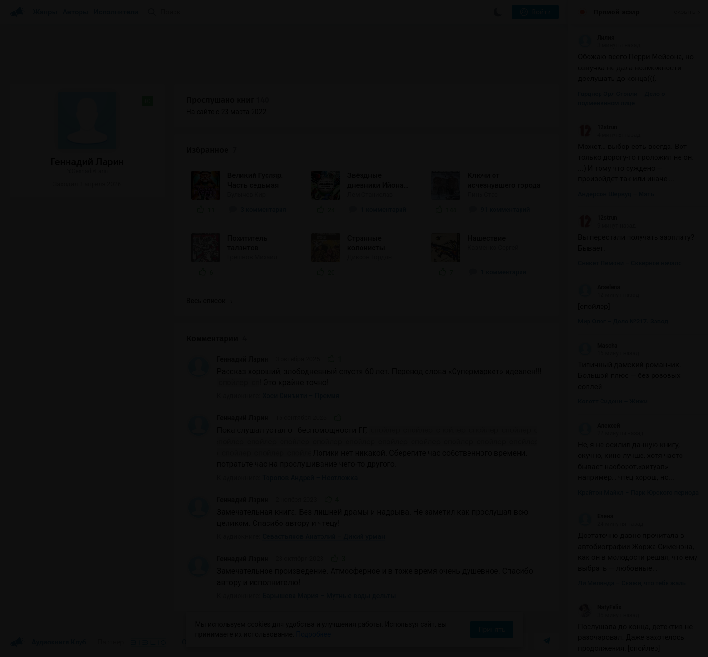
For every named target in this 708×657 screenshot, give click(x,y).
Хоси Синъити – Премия (300, 396)
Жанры (45, 12)
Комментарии (217, 339)
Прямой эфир (616, 12)
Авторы (76, 12)
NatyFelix (599, 607)
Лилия (596, 37)
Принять (491, 629)
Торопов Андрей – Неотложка (310, 478)
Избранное (212, 150)
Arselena (599, 287)
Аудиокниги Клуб (48, 642)
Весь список (210, 301)
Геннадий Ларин (242, 359)
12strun (597, 127)
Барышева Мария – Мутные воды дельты (329, 596)
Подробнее (313, 634)
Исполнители (116, 12)
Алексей (599, 425)
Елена (595, 516)
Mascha (598, 345)
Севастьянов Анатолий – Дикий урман (323, 536)
